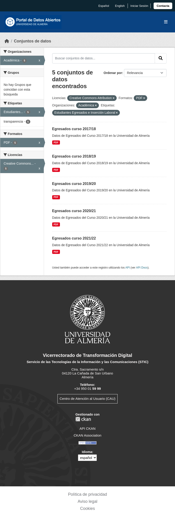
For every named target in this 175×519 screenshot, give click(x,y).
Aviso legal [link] (88, 501)
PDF (56, 142)
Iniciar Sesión (139, 6)
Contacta (163, 6)
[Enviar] (161, 58)
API (127, 267)
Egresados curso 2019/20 (74, 184)
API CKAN (87, 428)
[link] (163, 6)
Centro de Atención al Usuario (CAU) (87, 398)
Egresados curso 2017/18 (74, 129)
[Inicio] (7, 41)
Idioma (87, 452)
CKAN (83, 419)
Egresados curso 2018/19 (74, 156)
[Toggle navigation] (165, 22)
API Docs (142, 267)
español (103, 6)
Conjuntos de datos (32, 41)
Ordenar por (113, 73)
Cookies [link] (87, 508)
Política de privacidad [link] (87, 494)
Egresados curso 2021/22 (74, 238)
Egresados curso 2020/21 (74, 211)
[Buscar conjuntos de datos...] (103, 58)
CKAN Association (87, 435)
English (120, 6)
